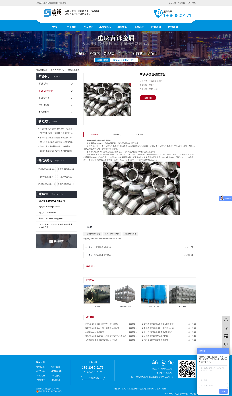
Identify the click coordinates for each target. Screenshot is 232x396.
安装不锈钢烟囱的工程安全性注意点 (159, 324)
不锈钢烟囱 (105, 27)
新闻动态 (139, 27)
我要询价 (148, 98)
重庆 (46, 389)
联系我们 (156, 27)
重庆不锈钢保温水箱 (66, 184)
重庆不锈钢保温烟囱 (112, 234)
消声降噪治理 (161, 389)
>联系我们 (55, 380)
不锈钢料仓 (44, 112)
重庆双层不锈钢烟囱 (66, 169)
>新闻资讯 (55, 376)
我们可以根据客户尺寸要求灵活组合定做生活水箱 (57, 151)
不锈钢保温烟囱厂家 (102, 247)
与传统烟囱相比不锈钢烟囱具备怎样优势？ (57, 133)
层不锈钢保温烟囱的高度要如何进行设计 (102, 324)
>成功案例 (40, 376)
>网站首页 (40, 367)
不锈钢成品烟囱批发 (46, 184)
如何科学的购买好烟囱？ (95, 332)
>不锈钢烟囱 (56, 371)
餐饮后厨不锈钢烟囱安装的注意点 (158, 332)
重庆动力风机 (66, 177)
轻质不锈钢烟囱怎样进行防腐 (156, 336)
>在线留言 (40, 380)
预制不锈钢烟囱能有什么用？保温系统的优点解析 (105, 336)
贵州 (49, 389)
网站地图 (181, 3)
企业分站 (172, 3)
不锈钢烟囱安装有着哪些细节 (156, 340)
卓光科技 (192, 394)
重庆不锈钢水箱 (136, 389)
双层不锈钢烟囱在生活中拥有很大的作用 (102, 328)
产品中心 (88, 27)
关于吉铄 (71, 27)
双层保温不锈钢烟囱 (102, 255)
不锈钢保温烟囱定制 (46, 169)
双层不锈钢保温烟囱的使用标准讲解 (159, 328)
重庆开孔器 (126, 389)
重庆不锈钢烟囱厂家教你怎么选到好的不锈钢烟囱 (57, 142)
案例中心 (122, 27)
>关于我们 (55, 367)
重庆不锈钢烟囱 (130, 234)
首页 (54, 27)
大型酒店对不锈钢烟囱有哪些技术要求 (101, 340)
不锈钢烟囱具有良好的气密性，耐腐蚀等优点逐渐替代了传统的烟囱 (57, 129)
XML (194, 3)
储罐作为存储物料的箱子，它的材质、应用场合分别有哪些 (57, 146)
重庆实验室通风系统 (149, 389)
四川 (57, 389)
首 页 (52, 70)
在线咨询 (173, 27)
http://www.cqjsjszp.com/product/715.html (106, 239)
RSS (188, 3)
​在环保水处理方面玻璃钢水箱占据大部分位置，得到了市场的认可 (57, 137)
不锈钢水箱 (44, 98)
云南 (53, 389)
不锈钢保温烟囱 (72, 70)
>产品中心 (40, 371)
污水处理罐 (44, 105)
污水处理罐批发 (46, 177)
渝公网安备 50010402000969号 (49, 391)
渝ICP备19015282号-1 (164, 373)
